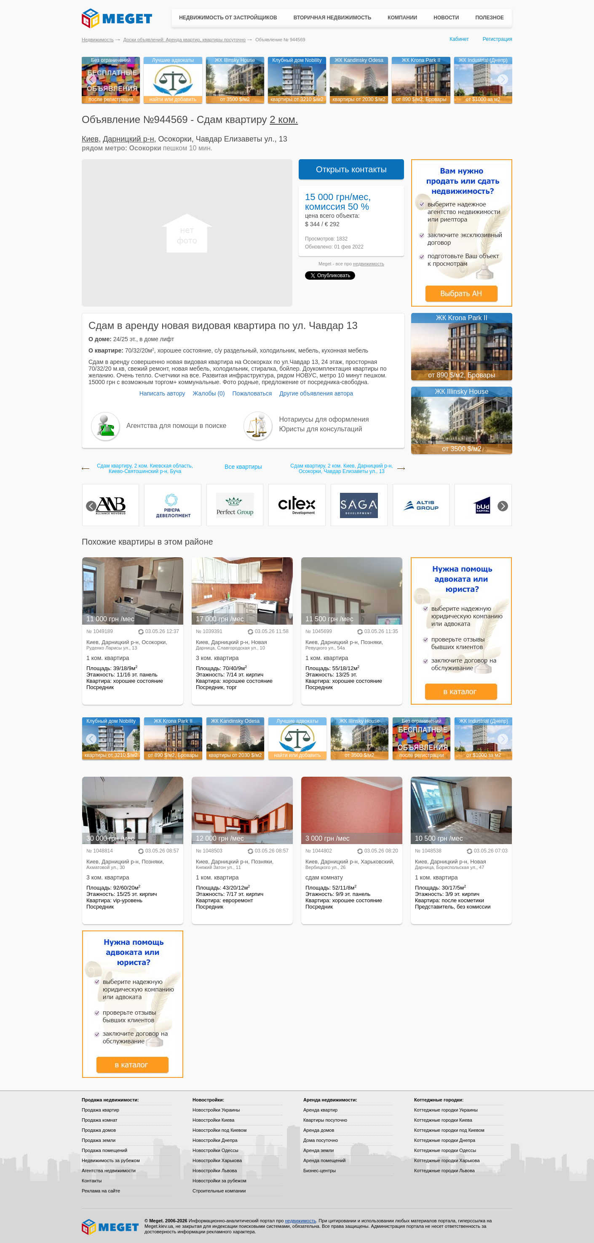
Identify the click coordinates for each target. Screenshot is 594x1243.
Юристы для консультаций (320, 429)
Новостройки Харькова (217, 1160)
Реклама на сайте (101, 1190)
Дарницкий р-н (128, 139)
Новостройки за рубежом (219, 1180)
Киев (90, 139)
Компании (402, 18)
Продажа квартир (100, 1109)
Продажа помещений (104, 1150)
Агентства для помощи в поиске (176, 425)
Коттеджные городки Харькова (447, 1160)
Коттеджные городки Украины (446, 1109)
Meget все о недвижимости (111, 1227)
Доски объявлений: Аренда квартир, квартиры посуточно (184, 39)
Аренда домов (318, 1130)
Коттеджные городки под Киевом (449, 1130)
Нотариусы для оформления (324, 419)
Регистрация (497, 39)
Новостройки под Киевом (219, 1130)
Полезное (489, 18)
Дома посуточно (320, 1140)
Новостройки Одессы (215, 1150)
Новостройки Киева (213, 1120)
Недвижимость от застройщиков (228, 18)
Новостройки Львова (215, 1170)
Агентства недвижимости (109, 1170)
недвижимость (368, 263)
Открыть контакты (351, 169)
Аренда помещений (324, 1160)
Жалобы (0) (209, 393)
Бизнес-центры (319, 1170)
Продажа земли (98, 1140)
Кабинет (459, 39)
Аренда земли (318, 1150)
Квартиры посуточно (325, 1120)
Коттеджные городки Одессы (445, 1150)
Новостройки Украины (216, 1109)
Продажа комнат (100, 1120)
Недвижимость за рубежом (111, 1160)
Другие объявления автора (316, 393)
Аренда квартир (320, 1109)
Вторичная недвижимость (333, 18)
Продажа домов (99, 1130)
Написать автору (162, 393)
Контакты (92, 1180)
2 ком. (284, 119)
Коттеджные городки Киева (443, 1120)
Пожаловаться (252, 393)
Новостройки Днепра (215, 1140)
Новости (446, 18)
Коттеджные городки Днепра (444, 1140)
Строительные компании (219, 1190)
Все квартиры (243, 466)
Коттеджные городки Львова (444, 1170)
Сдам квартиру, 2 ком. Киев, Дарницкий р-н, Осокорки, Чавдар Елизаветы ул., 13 (341, 468)
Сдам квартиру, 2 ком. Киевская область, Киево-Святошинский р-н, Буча (145, 468)
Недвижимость (98, 39)
